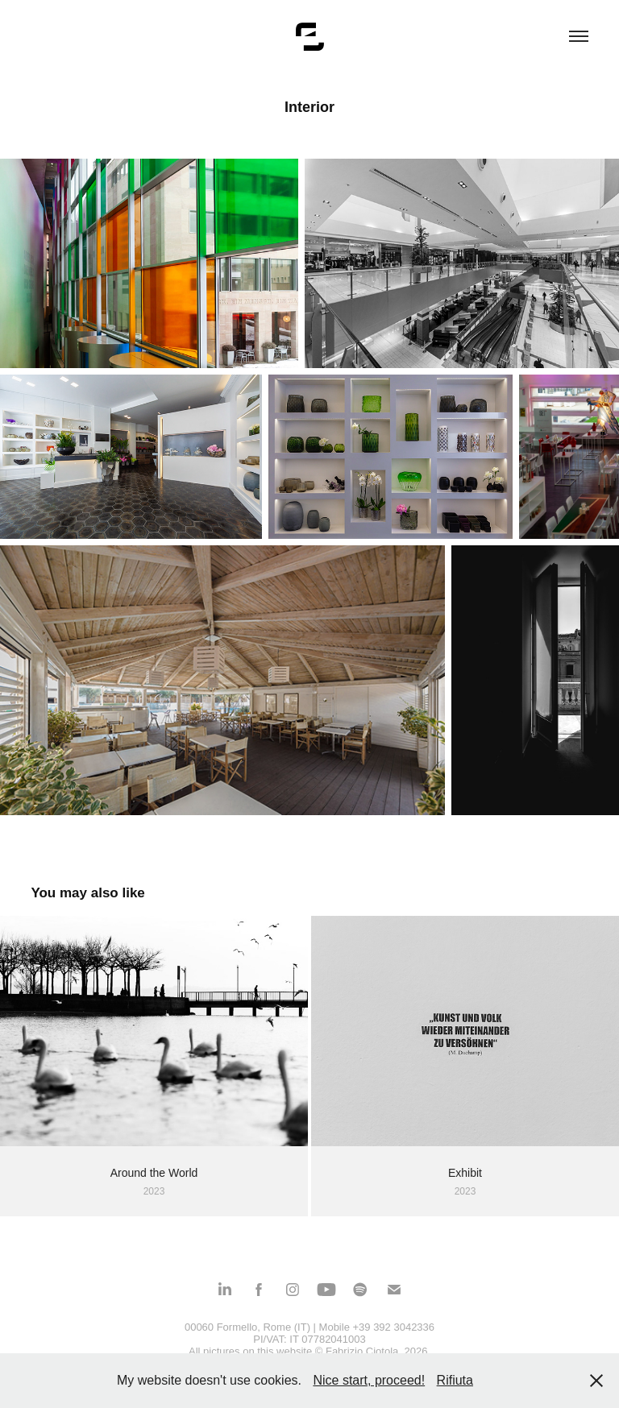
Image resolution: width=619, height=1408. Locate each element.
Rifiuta (455, 1380)
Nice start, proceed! (369, 1380)
